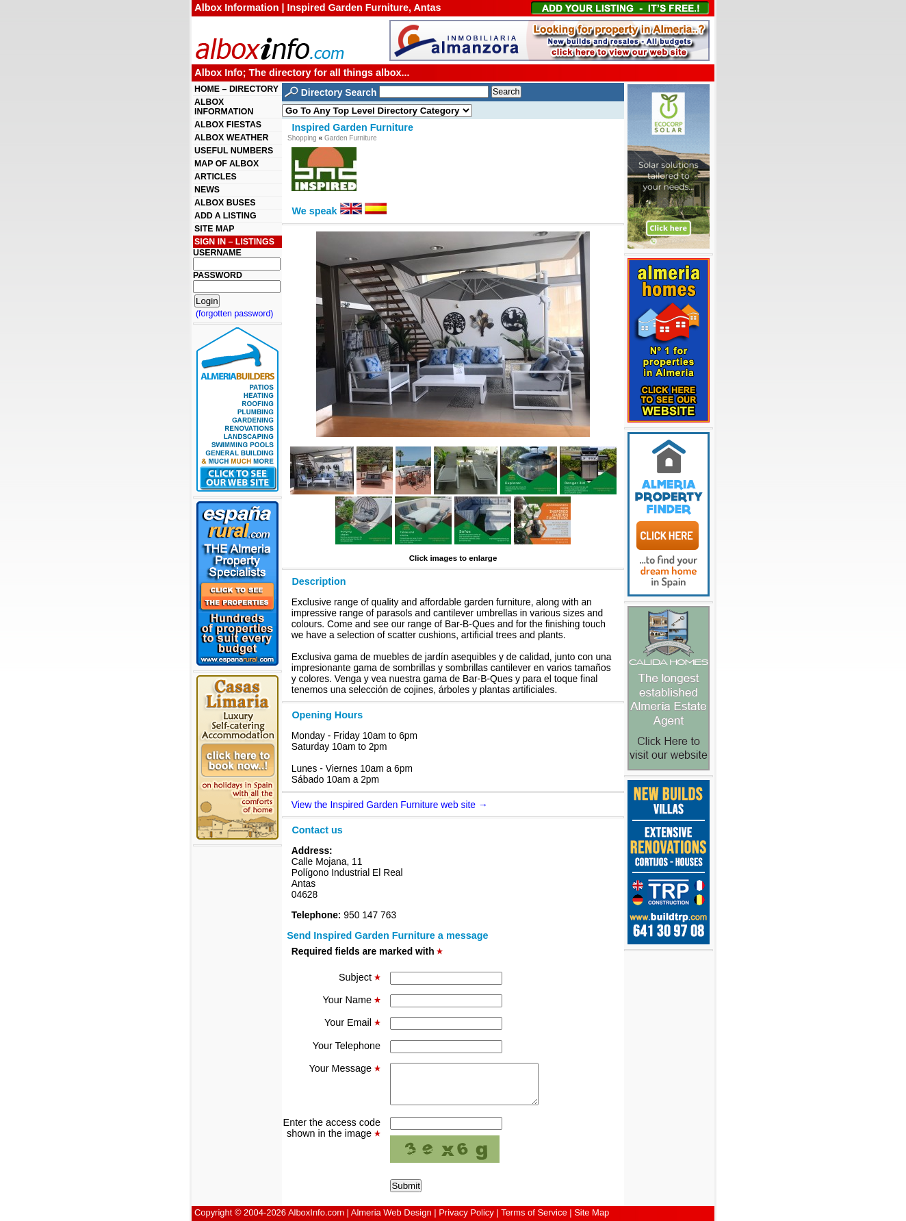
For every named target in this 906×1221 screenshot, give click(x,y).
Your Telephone (346, 1045)
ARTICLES (215, 176)
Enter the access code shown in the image (331, 1136)
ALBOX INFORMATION (223, 106)
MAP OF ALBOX (226, 163)
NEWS (207, 189)
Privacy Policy (466, 1212)
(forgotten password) (235, 313)
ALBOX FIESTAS (227, 124)
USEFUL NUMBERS (233, 150)
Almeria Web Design (391, 1212)
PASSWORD (217, 275)
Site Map (591, 1212)
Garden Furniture (350, 138)
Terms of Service (534, 1212)
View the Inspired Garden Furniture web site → (390, 804)
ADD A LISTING (225, 216)
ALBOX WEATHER (231, 137)
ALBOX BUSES (224, 202)
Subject (359, 977)
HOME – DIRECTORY (236, 89)
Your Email (352, 1022)
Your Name (351, 999)
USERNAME (217, 252)
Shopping (302, 138)
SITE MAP (214, 229)
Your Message (344, 1068)
